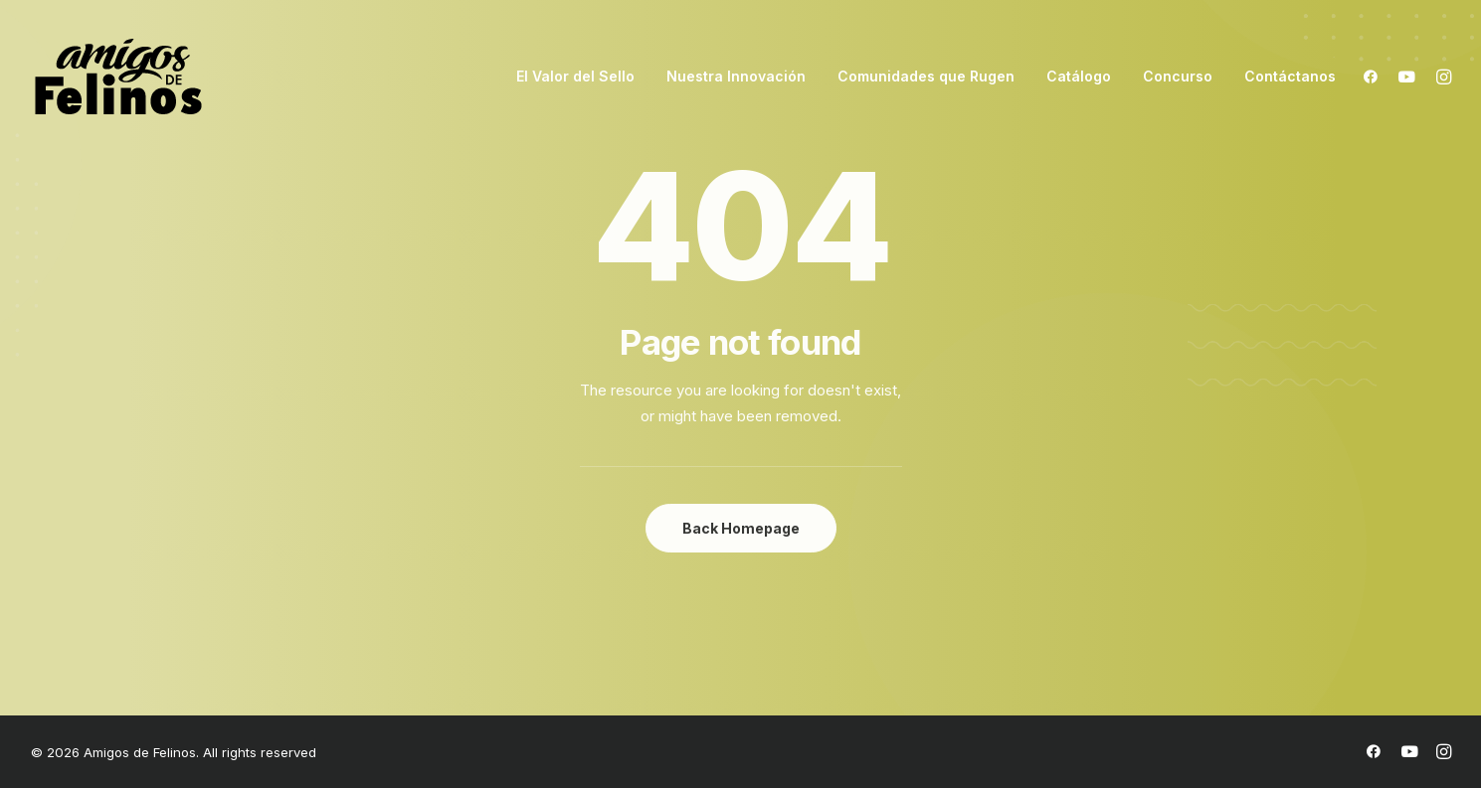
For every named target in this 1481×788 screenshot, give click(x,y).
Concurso (1177, 76)
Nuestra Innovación (736, 76)
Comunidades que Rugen (926, 76)
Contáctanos (1290, 76)
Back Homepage (741, 528)
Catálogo (1078, 76)
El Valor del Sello (575, 76)
